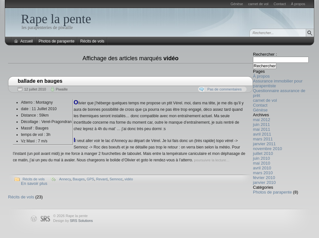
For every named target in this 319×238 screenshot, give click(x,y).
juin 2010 (261, 158)
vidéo (128, 179)
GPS (90, 179)
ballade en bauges (40, 81)
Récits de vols (92, 41)
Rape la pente (56, 19)
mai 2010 (261, 163)
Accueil (26, 41)
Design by (73, 221)
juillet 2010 (263, 153)
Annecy (65, 179)
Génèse (237, 4)
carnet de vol (258, 4)
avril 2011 (262, 134)
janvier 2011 (264, 143)
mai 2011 (261, 129)
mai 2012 (261, 119)
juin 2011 (261, 124)
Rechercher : (265, 54)
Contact (280, 4)
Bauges (78, 179)
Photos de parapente (56, 41)
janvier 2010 (264, 182)
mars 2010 (263, 172)
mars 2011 (263, 139)
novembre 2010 (267, 148)
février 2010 (264, 177)
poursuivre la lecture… (211, 160)
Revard (101, 179)
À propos (298, 4)
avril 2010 (262, 168)
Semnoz (116, 179)
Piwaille (62, 89)
